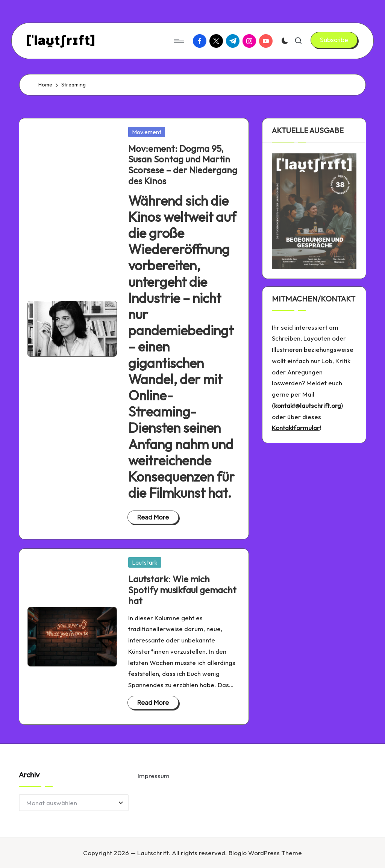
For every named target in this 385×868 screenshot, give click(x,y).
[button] (334, 40)
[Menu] (178, 41)
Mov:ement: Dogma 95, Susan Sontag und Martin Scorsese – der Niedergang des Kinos (182, 164)
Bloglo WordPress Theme (265, 853)
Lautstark (145, 562)
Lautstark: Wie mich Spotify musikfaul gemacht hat (182, 589)
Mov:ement (146, 132)
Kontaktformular (296, 428)
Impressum (154, 776)
